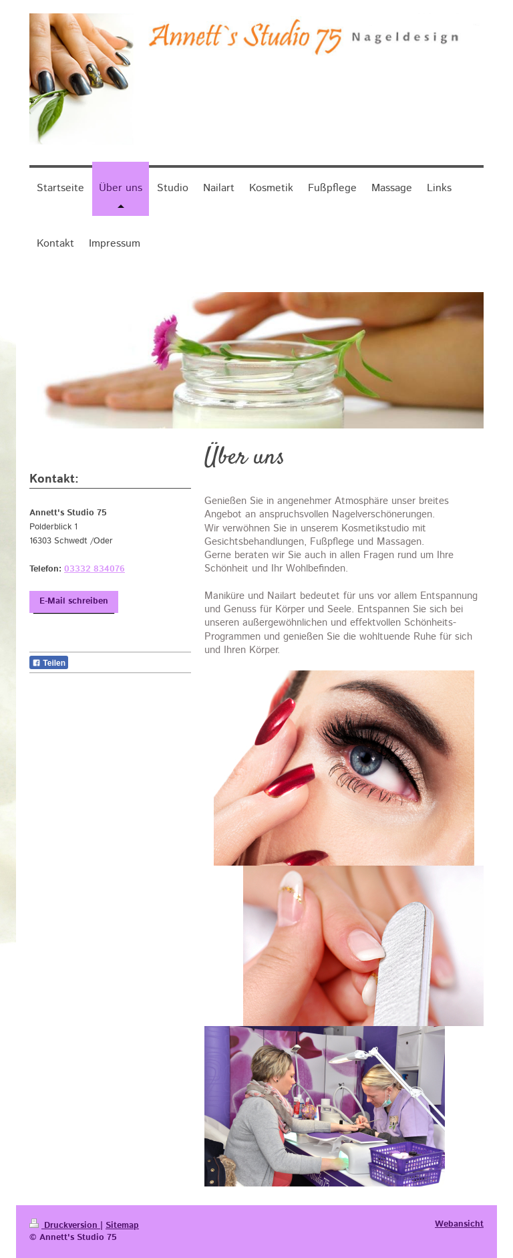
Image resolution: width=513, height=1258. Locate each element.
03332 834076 (94, 569)
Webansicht (459, 1224)
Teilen (48, 663)
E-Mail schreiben (73, 601)
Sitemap (122, 1225)
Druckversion (64, 1225)
